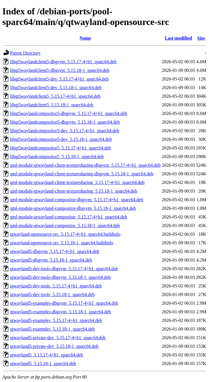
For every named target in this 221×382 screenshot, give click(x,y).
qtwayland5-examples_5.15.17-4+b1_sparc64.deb (56, 320)
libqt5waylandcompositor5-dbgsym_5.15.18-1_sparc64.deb (65, 122)
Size (201, 38)
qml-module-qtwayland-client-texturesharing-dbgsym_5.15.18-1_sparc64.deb (81, 173)
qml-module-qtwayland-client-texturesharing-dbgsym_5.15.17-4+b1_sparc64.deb (85, 165)
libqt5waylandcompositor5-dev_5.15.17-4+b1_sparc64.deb (64, 130)
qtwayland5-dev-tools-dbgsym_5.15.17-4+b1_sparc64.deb (64, 268)
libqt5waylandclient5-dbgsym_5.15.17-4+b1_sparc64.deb (63, 61)
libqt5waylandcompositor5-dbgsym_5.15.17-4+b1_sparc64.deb (68, 113)
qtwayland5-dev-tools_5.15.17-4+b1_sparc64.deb (56, 285)
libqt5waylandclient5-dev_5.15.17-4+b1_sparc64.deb (59, 78)
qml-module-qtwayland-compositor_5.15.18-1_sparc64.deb (65, 225)
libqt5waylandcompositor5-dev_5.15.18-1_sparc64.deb (61, 139)
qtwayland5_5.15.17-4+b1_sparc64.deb (46, 354)
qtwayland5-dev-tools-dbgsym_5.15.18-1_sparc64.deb (60, 277)
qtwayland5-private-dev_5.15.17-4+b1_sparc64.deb (58, 337)
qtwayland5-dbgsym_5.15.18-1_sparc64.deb (51, 260)
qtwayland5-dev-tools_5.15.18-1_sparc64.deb (52, 294)
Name (85, 38)
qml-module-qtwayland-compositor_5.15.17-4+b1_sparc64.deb (68, 216)
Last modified (178, 38)
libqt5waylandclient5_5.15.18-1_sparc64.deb (51, 104)
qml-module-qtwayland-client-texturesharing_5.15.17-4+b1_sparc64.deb (77, 182)
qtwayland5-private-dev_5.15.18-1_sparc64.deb (54, 346)
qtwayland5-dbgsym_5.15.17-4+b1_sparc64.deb (54, 251)
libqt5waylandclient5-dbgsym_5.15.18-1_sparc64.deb (59, 70)
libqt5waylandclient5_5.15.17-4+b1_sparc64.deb (55, 96)
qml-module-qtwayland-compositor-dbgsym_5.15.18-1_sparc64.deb (73, 208)
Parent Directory (25, 53)
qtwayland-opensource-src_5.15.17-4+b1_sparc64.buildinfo (65, 234)
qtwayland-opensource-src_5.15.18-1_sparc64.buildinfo (61, 242)
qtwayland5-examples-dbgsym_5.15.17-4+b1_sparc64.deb (64, 303)
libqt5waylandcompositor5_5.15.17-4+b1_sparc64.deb (60, 147)
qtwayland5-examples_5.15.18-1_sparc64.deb (52, 329)
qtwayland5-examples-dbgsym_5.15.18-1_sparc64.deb (60, 311)
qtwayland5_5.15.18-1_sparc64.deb (43, 363)
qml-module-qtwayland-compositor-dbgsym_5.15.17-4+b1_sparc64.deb (76, 199)
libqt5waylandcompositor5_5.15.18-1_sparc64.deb (57, 156)
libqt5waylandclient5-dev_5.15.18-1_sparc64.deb (56, 87)
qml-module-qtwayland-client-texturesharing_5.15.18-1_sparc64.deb (73, 191)
